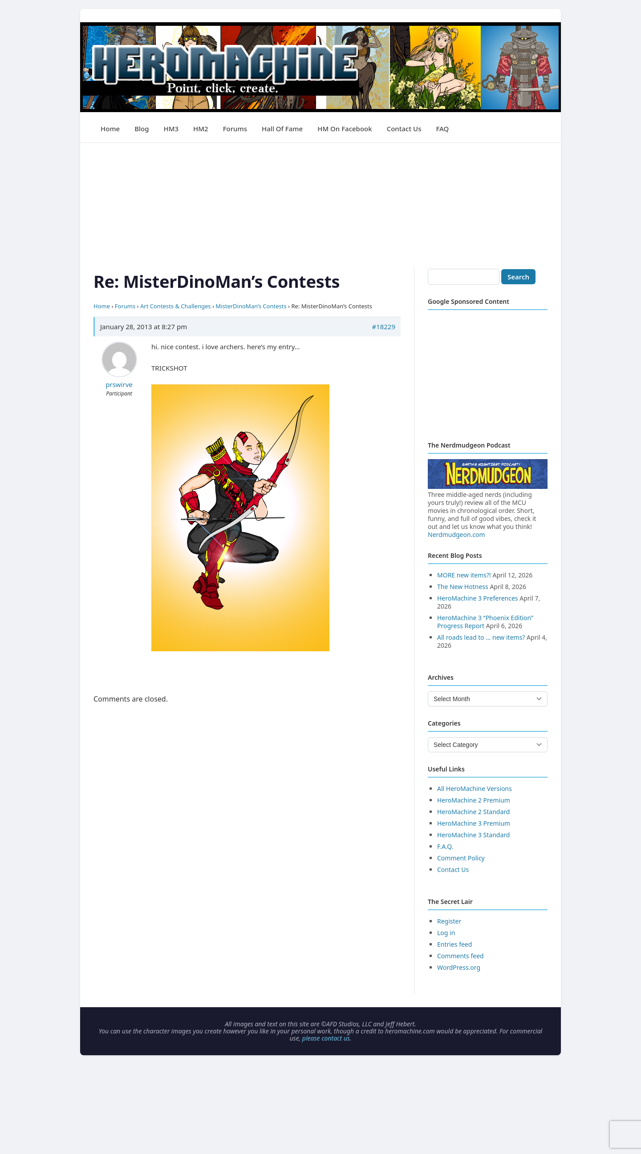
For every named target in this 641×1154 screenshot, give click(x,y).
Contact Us (404, 128)
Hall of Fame (282, 128)
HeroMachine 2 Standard (473, 811)
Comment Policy (461, 858)
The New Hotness (462, 586)
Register (449, 921)
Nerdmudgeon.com (456, 534)
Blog (141, 128)
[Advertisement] (320, 205)
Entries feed (454, 944)
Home (110, 128)
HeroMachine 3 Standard (473, 835)
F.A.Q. (445, 846)
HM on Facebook (344, 128)
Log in (446, 932)
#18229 (383, 326)
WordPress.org (458, 967)
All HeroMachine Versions (474, 788)
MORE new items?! (464, 575)
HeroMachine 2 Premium (473, 800)
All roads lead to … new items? (481, 637)
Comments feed (460, 956)
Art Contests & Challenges (175, 306)
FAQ (442, 128)
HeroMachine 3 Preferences (477, 598)
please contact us (326, 1038)
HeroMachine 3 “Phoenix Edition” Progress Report (485, 621)
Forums (235, 128)
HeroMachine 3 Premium (473, 823)
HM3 (171, 128)
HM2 (200, 128)
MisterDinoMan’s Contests (250, 306)
